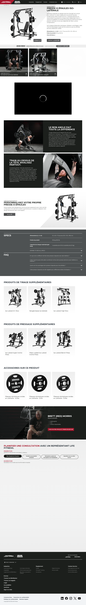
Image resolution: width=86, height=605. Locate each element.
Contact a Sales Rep (54, 40)
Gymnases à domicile (25, 568)
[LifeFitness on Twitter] (75, 598)
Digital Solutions (56, 568)
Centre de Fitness (8, 568)
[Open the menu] (79, 2)
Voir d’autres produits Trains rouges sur (61, 429)
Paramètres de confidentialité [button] (21, 597)
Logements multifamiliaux (10, 572)
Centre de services (72, 570)
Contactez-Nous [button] (8, 597)
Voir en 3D (9, 214)
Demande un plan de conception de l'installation (50, 457)
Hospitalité (6, 570)
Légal (5, 582)
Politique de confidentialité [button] (11, 599)
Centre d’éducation (72, 572)
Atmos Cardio (55, 570)
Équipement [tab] (39, 2)
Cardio (37, 568)
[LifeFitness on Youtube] (79, 598)
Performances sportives (25, 570)
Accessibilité (7, 585)
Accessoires (38, 572)
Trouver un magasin (9, 580)
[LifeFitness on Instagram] (70, 598)
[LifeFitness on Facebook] (66, 598)
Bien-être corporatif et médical (25, 573)
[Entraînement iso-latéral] (14, 62)
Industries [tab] (31, 2)
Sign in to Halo (8, 589)
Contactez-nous (53, 2)
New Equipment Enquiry (13, 456)
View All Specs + (51, 34)
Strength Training (40, 570)
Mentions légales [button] (23, 599)
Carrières (6, 587)
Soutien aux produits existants (31, 457)
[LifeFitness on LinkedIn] (62, 598)
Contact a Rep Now (62, 46)
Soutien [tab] (45, 2)
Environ (6, 576)
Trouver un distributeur (10, 578)
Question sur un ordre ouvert (69, 457)
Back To (6, 5)
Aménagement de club (73, 568)
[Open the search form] (74, 2)
